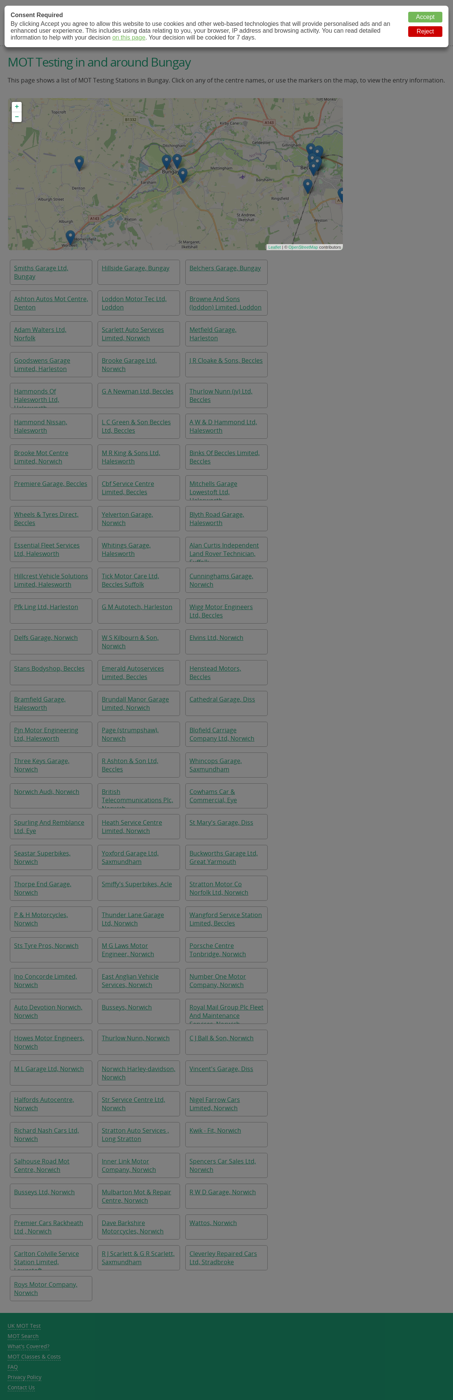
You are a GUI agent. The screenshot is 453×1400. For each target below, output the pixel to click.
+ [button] (17, 106)
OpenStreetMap (303, 247)
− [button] (17, 117)
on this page (128, 37)
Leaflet (274, 247)
